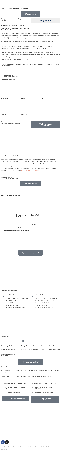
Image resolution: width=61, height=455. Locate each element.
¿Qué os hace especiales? (12, 392)
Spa (22, 420)
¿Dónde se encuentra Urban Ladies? (15, 383)
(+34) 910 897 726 (48, 413)
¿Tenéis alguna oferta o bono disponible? (43, 387)
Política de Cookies (27, 447)
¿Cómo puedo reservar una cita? (44, 392)
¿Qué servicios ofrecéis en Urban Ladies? (14, 387)
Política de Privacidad (14, 447)
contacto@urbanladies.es (51, 420)
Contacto (23, 434)
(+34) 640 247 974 (48, 407)
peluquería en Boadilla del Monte (30, 170)
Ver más (18, 227)
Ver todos (3, 114)
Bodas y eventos (25, 427)
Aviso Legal (4, 447)
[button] (16, 383)
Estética (23, 413)
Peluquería (24, 406)
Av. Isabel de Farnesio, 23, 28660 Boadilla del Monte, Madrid (51, 428)
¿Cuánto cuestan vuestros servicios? (45, 383)
